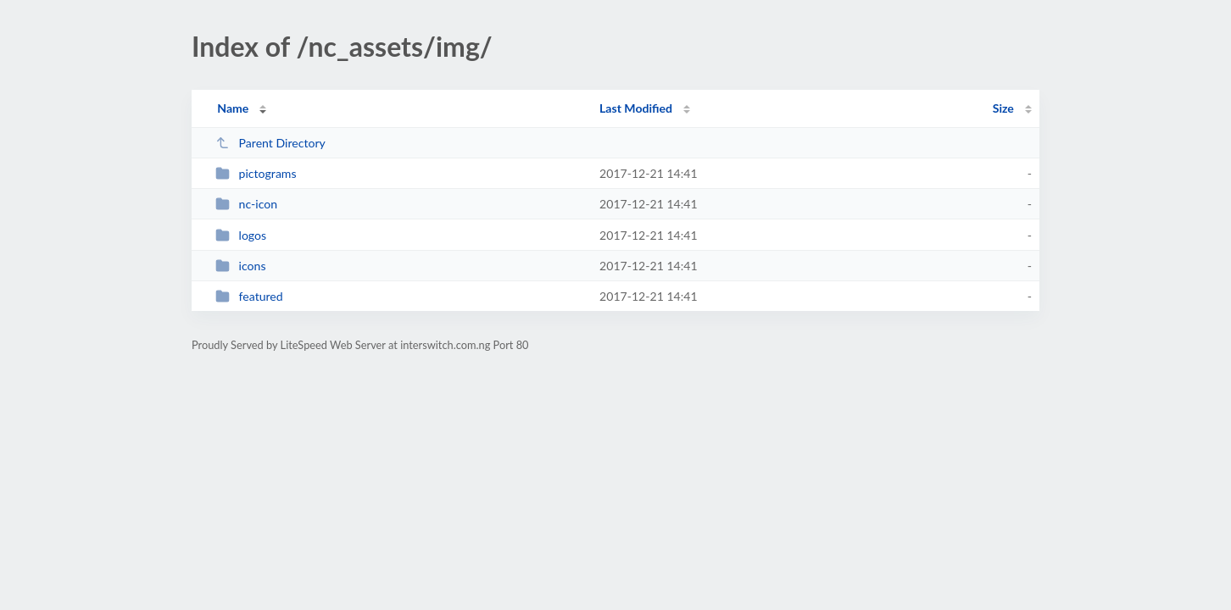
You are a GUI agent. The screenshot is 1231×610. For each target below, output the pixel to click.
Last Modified (635, 108)
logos (240, 235)
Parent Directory (270, 143)
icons (240, 265)
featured (249, 296)
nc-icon (246, 204)
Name (232, 108)
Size (1003, 108)
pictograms (255, 173)
